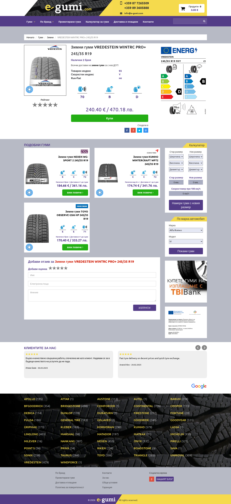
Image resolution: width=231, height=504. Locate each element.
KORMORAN (105, 427)
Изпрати (144, 307)
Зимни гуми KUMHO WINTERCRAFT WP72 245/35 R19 (145, 160)
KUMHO (139, 427)
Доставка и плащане (126, 21)
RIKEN (101, 448)
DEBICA (29, 413)
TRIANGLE (140, 455)
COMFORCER (106, 406)
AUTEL (138, 399)
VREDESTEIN (32, 462)
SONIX (28, 455)
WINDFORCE (69, 462)
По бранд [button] (47, 21)
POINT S (29, 448)
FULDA (28, 420)
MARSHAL (67, 434)
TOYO (101, 455)
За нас (105, 477)
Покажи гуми (185, 251)
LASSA (174, 427)
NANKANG (68, 441)
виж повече (75, 192)
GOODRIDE (141, 420)
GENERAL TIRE (70, 420)
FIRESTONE (141, 413)
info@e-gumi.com (133, 13)
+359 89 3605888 (136, 8)
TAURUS (66, 455)
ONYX (138, 441)
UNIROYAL (177, 455)
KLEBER (66, 427)
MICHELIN (177, 434)
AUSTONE (104, 399)
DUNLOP (66, 413)
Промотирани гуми (70, 21)
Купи (109, 118)
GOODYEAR (178, 420)
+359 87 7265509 (136, 3)
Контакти (148, 21)
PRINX (65, 448)
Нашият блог (165, 479)
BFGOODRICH (33, 406)
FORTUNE (177, 413)
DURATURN (105, 413)
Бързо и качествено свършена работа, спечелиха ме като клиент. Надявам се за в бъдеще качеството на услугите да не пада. (68, 360)
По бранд (60, 472)
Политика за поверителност (69, 487)
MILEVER (30, 441)
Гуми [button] (30, 21)
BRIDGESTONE (70, 406)
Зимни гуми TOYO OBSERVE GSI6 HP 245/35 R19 (72, 215)
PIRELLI (175, 441)
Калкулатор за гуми (97, 21)
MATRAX (139, 434)
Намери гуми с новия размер (186, 205)
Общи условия (109, 482)
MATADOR (104, 434)
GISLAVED (104, 420)
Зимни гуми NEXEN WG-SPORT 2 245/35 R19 (73, 158)
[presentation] (52, 311)
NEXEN (102, 441)
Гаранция (107, 487)
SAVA (173, 448)
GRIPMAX (30, 427)
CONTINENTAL (143, 406)
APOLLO (29, 399)
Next (204, 347)
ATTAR (65, 399)
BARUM (175, 399)
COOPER (176, 406)
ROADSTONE (142, 448)
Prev (198, 347)
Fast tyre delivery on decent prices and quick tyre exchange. (162, 359)
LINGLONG (31, 434)
